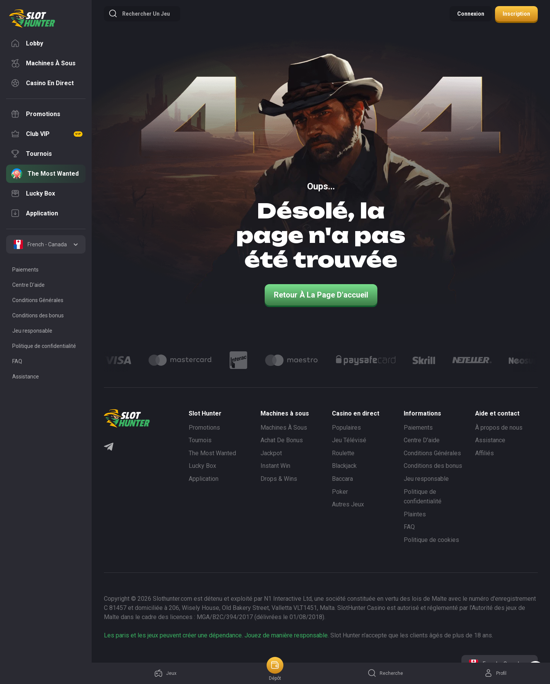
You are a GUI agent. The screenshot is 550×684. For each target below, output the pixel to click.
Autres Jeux (348, 504)
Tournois (200, 440)
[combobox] (46, 244)
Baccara (342, 478)
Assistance (490, 440)
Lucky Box (202, 465)
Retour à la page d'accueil (321, 294)
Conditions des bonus (433, 465)
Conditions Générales (432, 453)
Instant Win (275, 465)
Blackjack (344, 465)
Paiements (418, 427)
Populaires (346, 427)
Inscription (516, 14)
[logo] (32, 18)
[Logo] (180, 360)
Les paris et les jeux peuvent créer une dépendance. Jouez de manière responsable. (216, 635)
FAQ (409, 526)
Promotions (204, 427)
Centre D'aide (422, 440)
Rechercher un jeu (139, 13)
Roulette (343, 453)
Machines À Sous (283, 427)
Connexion (470, 14)
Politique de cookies (431, 539)
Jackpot (271, 453)
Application (203, 478)
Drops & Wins (278, 478)
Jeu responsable (426, 478)
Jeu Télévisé (349, 440)
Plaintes (415, 514)
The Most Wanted (212, 453)
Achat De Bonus (281, 440)
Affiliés (484, 453)
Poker (340, 491)
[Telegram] (108, 447)
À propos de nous (498, 427)
